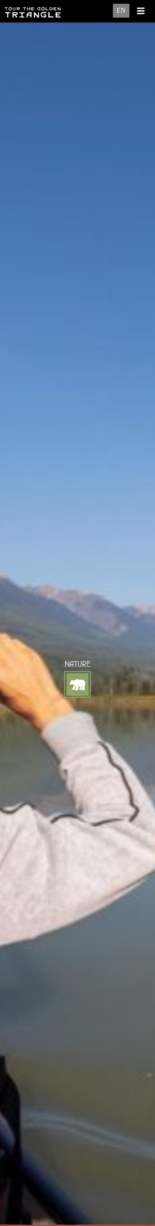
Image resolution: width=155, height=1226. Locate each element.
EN (121, 10)
